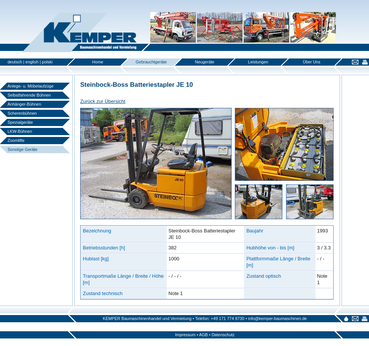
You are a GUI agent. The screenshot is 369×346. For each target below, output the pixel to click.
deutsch (15, 62)
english (32, 62)
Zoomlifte (16, 140)
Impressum (185, 334)
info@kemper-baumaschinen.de (277, 318)
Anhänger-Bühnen (24, 104)
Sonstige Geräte (23, 149)
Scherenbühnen (22, 113)
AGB (203, 334)
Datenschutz (223, 334)
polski (47, 62)
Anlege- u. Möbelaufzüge (30, 86)
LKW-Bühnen (20, 131)
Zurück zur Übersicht (102, 101)
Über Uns (311, 62)
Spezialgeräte (20, 122)
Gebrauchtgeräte (151, 62)
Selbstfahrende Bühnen (29, 95)
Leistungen (258, 62)
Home (97, 62)
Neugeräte (204, 62)
